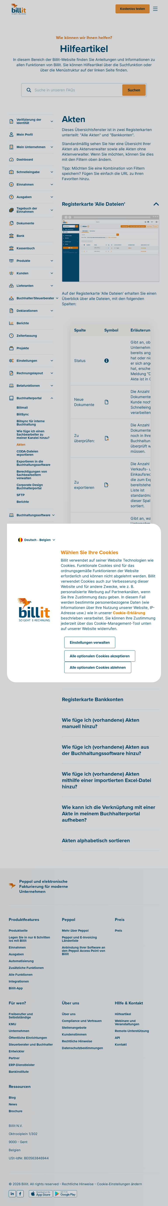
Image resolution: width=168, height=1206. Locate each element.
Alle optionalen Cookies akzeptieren (100, 656)
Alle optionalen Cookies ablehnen (98, 667)
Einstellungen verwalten (90, 642)
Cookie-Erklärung (129, 613)
